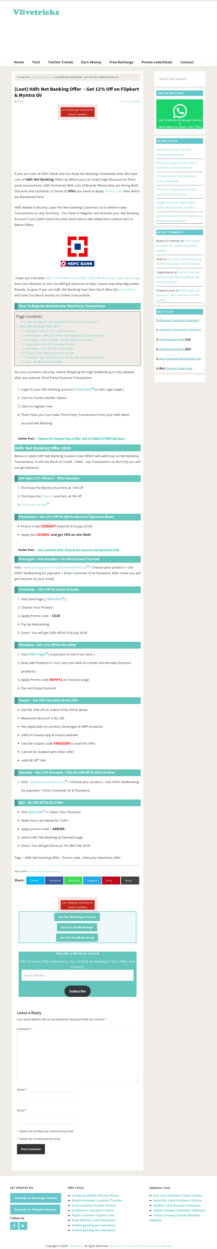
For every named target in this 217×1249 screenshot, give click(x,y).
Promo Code (35, 871)
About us (115, 1246)
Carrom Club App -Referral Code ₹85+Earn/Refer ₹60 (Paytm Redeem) (178, 277)
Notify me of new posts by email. (40, 1139)
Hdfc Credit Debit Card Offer (66, 278)
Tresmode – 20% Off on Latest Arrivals (50, 344)
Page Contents (29, 316)
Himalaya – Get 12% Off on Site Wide (49, 348)
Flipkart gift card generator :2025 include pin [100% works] (178, 295)
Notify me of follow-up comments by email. (47, 1131)
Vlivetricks (35, 11)
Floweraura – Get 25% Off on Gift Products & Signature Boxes (65, 335)
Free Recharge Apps (171, 349)
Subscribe (77, 991)
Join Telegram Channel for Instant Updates (77, 905)
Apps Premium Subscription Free (180, 358)
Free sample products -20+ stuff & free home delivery (178, 245)
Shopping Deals (51, 871)
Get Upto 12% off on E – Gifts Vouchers (51, 331)
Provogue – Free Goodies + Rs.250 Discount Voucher (59, 340)
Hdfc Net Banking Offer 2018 (39, 326)
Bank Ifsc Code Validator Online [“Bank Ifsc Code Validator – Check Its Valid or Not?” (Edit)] (177, 1200)
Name (22, 1090)
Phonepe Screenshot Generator (179, 320)
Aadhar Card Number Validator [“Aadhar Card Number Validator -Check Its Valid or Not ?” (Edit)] (177, 1205)
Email (21, 1110)
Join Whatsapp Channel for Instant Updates (77, 112)
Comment (24, 1029)
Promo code (114, 191)
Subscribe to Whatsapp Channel (35, 1198)
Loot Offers (127, 289)
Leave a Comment (131, 101)
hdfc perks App (129, 278)
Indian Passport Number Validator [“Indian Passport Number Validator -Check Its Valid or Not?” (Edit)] (179, 1210)
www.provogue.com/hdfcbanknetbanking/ (55, 567)
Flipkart (47, 496)
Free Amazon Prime (171, 339)
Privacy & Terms (149, 1246)
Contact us (130, 1246)
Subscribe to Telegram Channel (35, 1209)
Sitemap (166, 1246)
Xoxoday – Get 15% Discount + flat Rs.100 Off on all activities (64, 357)
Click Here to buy (34, 504)
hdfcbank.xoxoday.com (47, 782)
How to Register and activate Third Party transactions (62, 322)
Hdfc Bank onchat (102, 278)
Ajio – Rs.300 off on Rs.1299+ (44, 362)
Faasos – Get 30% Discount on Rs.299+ (50, 353)
